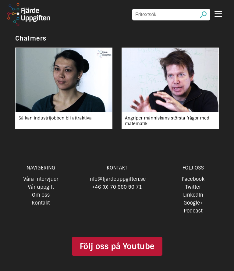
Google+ (193, 203)
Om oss (41, 195)
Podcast (193, 211)
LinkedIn (193, 195)
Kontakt (41, 203)
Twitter (193, 187)
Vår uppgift (41, 187)
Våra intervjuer (40, 179)
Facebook (193, 179)
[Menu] (218, 13)
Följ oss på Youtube (117, 246)
